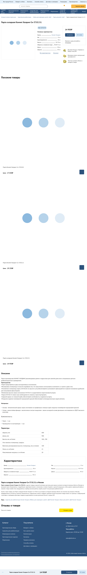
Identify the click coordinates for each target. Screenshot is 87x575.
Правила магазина (29, 540)
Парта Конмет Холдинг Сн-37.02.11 (13, 262)
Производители (73, 1)
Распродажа (63, 1)
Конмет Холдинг (56, 35)
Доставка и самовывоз (52, 1)
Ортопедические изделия (10, 537)
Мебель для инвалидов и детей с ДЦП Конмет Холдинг (44, 500)
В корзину (70, 35)
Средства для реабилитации (10, 531)
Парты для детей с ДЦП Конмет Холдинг (70, 500)
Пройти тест (69, 535)
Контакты (29, 1)
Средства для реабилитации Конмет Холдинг (17, 500)
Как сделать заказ (29, 531)
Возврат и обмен (20, 1)
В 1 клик (79, 35)
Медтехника (6, 540)
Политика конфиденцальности (10, 552)
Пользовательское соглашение (10, 554)
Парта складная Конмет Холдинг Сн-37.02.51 (16, 358)
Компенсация (28, 534)
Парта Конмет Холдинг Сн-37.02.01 (13, 167)
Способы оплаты (39, 1)
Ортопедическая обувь (9, 528)
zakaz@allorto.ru (71, 538)
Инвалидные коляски (8, 534)
